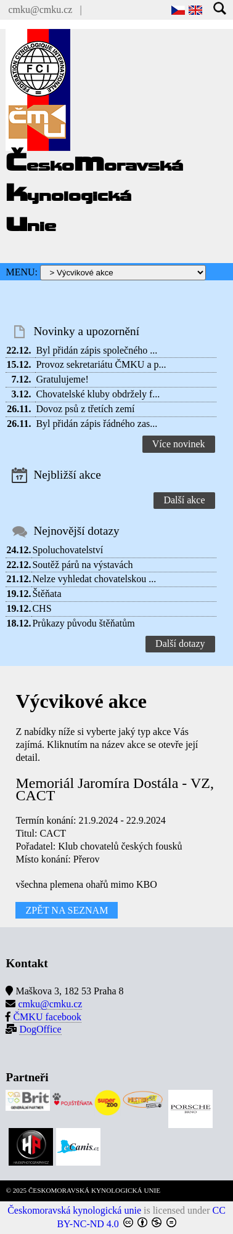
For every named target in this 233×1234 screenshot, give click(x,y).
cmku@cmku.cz (40, 9)
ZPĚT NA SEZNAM (66, 910)
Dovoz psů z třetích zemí (85, 409)
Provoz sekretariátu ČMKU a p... (101, 364)
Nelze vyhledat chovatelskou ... (94, 579)
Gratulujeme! (62, 379)
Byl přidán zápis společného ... (96, 350)
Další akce (184, 500)
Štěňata (46, 593)
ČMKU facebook (47, 1017)
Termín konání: (45, 820)
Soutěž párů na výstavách (82, 564)
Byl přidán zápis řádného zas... (96, 423)
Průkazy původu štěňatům (83, 623)
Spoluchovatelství (67, 550)
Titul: (26, 833)
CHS (41, 608)
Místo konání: (42, 859)
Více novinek (178, 444)
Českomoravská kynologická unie (74, 1210)
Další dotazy (180, 643)
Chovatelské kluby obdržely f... (98, 394)
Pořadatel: (35, 846)
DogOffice (40, 1029)
